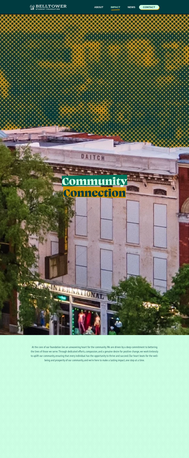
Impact (115, 7)
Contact (149, 7)
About (98, 7)
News (131, 7)
